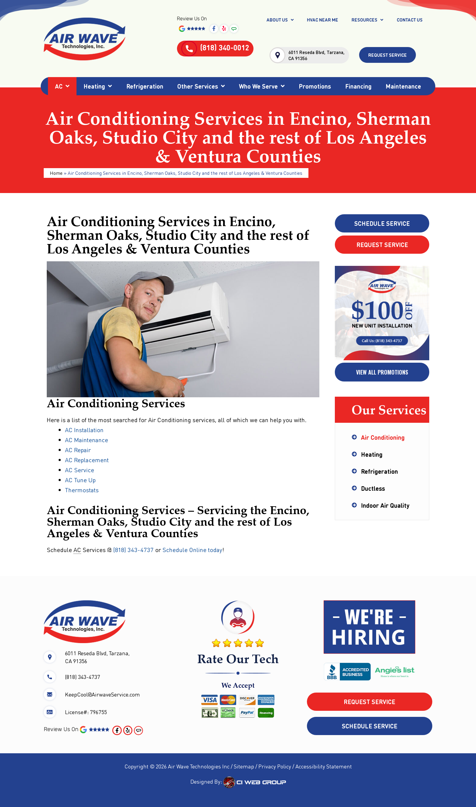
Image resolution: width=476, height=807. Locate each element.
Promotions (315, 86)
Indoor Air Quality (385, 505)
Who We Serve (262, 86)
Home (56, 173)
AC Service (79, 470)
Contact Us (410, 20)
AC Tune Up (80, 480)
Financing (358, 86)
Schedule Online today (192, 550)
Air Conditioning (383, 437)
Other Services (201, 86)
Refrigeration (144, 86)
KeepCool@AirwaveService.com (102, 694)
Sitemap (244, 766)
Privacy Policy (274, 766)
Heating (97, 86)
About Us (280, 20)
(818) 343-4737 (133, 550)
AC (62, 86)
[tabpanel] (382, 313)
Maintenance (403, 86)
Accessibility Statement (323, 766)
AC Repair (78, 450)
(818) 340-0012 (215, 47)
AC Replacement (87, 460)
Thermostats (82, 490)
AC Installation (85, 430)
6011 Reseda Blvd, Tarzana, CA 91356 (316, 55)
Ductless (373, 488)
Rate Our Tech (238, 658)
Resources (367, 20)
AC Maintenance (86, 440)
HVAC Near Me (322, 20)
